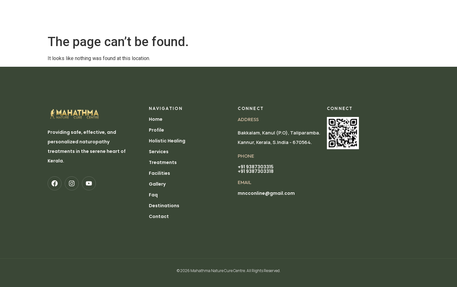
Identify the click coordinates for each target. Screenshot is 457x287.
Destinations (127, 23)
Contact (159, 216)
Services (216, 8)
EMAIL (244, 182)
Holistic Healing (177, 8)
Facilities (282, 8)
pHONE (246, 156)
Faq (153, 195)
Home (117, 8)
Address (248, 119)
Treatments (248, 8)
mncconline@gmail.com (266, 193)
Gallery (311, 8)
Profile (141, 8)
